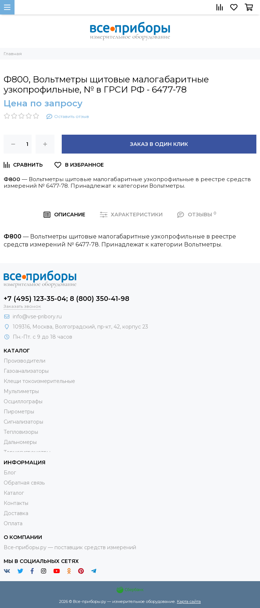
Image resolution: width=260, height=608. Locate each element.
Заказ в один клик (159, 144)
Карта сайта (189, 601)
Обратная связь (24, 483)
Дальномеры (20, 442)
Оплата (13, 523)
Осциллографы (23, 401)
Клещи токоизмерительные (39, 381)
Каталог (14, 493)
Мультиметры (21, 391)
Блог (10, 472)
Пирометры (19, 411)
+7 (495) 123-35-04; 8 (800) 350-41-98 (66, 299)
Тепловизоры (21, 432)
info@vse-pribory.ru (37, 316)
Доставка (16, 513)
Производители (24, 361)
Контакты (16, 503)
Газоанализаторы (26, 371)
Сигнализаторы (23, 422)
